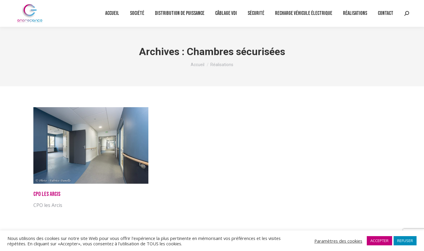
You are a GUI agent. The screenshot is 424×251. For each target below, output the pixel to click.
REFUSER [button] (405, 240)
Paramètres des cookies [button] (338, 241)
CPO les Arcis (46, 194)
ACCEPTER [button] (379, 240)
